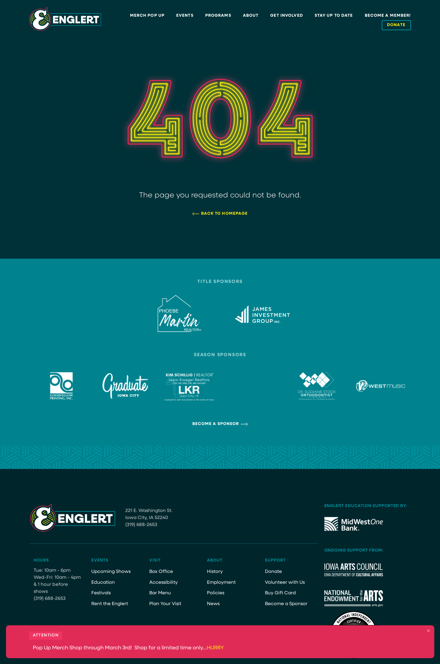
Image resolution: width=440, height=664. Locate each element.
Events (185, 15)
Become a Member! (388, 15)
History (215, 571)
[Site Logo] (65, 19)
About (251, 15)
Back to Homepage (224, 213)
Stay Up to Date (334, 15)
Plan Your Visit (165, 604)
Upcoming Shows (111, 571)
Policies (215, 593)
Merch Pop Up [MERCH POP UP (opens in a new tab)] (147, 15)
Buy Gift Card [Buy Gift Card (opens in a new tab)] (280, 593)
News (213, 604)
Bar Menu (160, 593)
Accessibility (163, 582)
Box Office (161, 571)
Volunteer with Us (285, 582)
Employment (221, 582)
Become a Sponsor (215, 424)
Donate (273, 571)
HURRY (215, 648)
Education (103, 582)
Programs (218, 15)
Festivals (101, 593)
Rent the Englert (109, 604)
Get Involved (286, 15)
